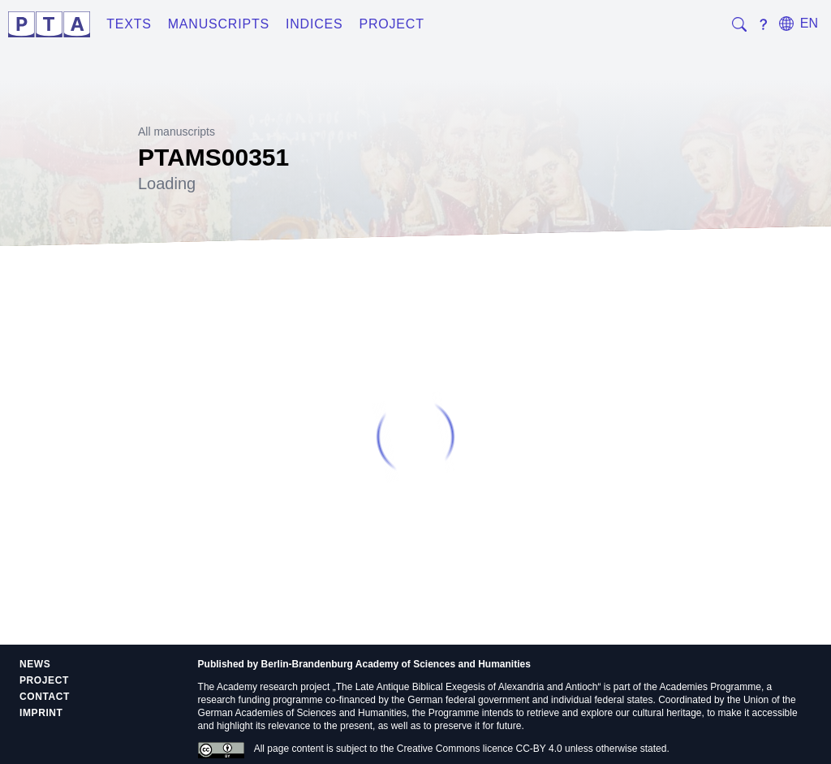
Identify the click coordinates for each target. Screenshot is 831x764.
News (34, 664)
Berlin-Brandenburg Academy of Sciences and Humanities (396, 664)
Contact (44, 696)
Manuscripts (218, 24)
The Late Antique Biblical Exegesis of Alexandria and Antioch (467, 687)
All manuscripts (176, 131)
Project (391, 24)
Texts (129, 24)
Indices (314, 24)
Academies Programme (710, 687)
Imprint (41, 713)
